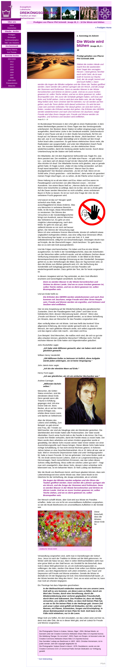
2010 (12, 67)
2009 (12, 70)
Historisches (11, 28)
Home (12, 25)
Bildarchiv (11, 86)
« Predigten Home (103, 27)
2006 (12, 78)
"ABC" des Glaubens (11, 43)
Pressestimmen (11, 83)
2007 (12, 75)
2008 (12, 72)
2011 (12, 64)
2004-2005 (12, 80)
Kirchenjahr (12, 37)
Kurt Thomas (11, 52)
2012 (12, 62)
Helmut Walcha (11, 50)
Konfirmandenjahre (12, 40)
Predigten (11, 35)
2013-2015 (12, 59)
